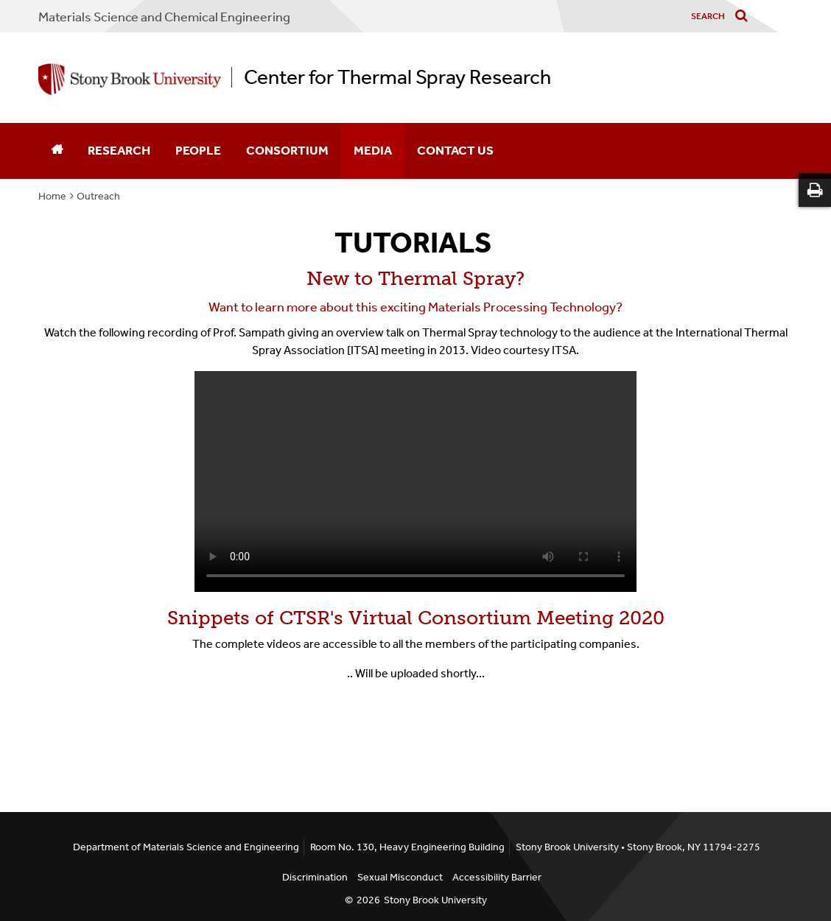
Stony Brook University (435, 900)
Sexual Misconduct (400, 877)
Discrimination (315, 877)
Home (52, 196)
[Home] (56, 151)
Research (119, 150)
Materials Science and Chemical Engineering (164, 17)
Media (373, 150)
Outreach (98, 196)
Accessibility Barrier (496, 877)
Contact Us (455, 150)
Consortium (287, 150)
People (198, 150)
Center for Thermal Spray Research (397, 77)
